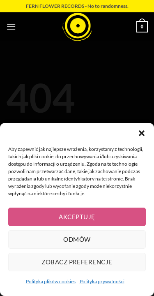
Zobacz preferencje (76, 262)
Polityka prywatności (102, 281)
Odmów (76, 239)
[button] (142, 133)
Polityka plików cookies (51, 281)
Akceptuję (77, 216)
